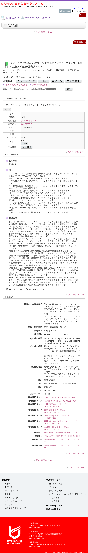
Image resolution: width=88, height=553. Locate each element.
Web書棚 (27, 147)
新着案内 (8, 494)
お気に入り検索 (55, 491)
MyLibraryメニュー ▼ (35, 18)
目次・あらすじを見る (16, 84)
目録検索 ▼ (10, 18)
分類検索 (8, 487)
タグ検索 (8, 505)
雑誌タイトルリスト (13, 491)
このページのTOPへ (76, 152)
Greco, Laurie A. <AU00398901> (59, 397)
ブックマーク (54, 487)
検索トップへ (10, 484)
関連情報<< (80, 42)
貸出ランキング (11, 498)
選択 (69, 89)
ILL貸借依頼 (54, 501)
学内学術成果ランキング (15, 508)
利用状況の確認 (55, 484)
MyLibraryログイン (55, 505)
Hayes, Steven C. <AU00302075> (60, 401)
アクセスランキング (13, 501)
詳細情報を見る (40, 84)
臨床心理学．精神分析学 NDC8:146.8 (61, 432)
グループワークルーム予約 (62, 494)
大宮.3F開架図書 (29, 121)
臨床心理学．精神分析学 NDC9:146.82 (62, 436)
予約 (25, 143)
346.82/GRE (26, 124)
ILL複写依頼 (54, 498)
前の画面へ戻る (44, 32)
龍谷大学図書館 (53, 509)
